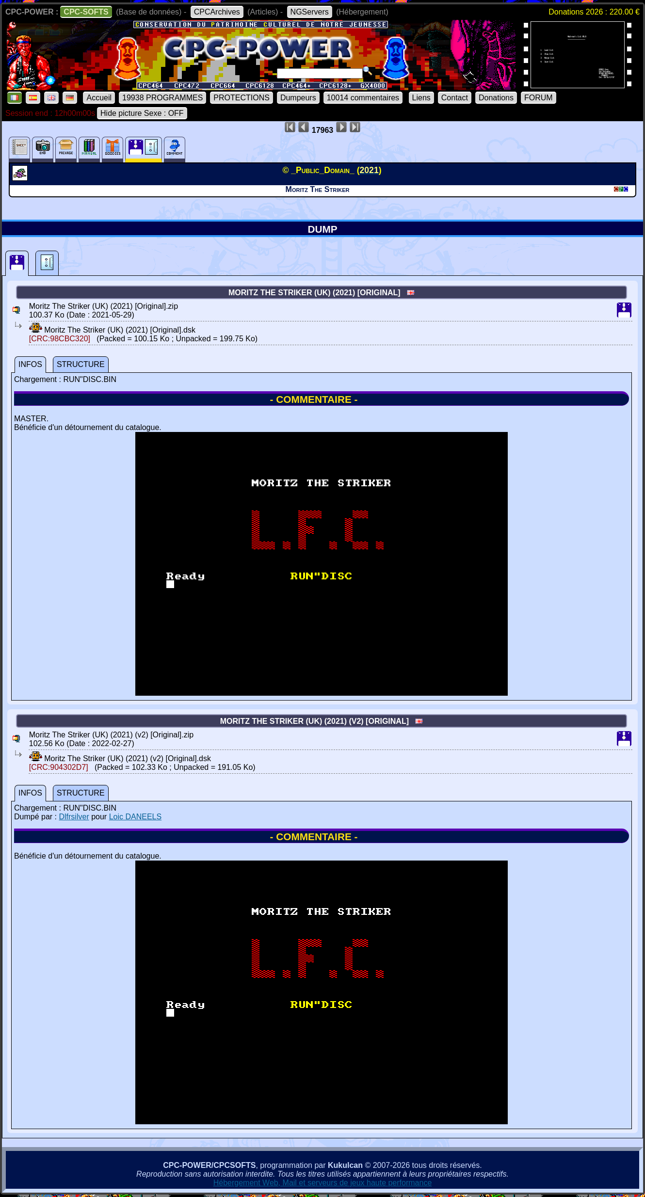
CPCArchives (217, 12)
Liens (421, 98)
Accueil (99, 98)
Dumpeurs (298, 98)
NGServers (309, 12)
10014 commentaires (363, 98)
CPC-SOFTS (86, 12)
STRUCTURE (81, 364)
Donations (496, 98)
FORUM (538, 98)
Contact (454, 98)
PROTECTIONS (241, 98)
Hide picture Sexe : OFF (142, 113)
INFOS (30, 364)
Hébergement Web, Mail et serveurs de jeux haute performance (322, 1183)
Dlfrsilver (74, 817)
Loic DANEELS (135, 817)
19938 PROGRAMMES (162, 98)
